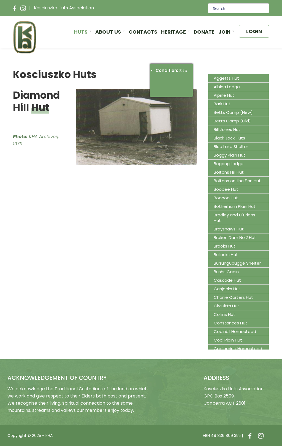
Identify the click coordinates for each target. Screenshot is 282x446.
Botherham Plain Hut (235, 206)
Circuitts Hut (226, 306)
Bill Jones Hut (227, 129)
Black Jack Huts (229, 138)
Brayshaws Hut (229, 229)
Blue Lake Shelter (231, 146)
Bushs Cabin (226, 272)
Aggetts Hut (226, 78)
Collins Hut (224, 314)
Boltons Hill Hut (229, 172)
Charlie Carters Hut (233, 297)
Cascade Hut (227, 280)
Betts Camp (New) (233, 112)
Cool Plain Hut (228, 340)
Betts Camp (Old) (232, 121)
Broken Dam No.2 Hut (235, 237)
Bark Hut (222, 104)
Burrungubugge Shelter (237, 263)
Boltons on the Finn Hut (237, 181)
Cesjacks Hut (227, 289)
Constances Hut (230, 323)
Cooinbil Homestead (235, 331)
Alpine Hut (224, 95)
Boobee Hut (226, 189)
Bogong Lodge (228, 163)
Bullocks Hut (226, 254)
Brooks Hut (224, 246)
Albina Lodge (227, 87)
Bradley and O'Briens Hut (234, 217)
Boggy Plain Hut (229, 155)
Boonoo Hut (226, 198)
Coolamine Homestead (238, 348)
